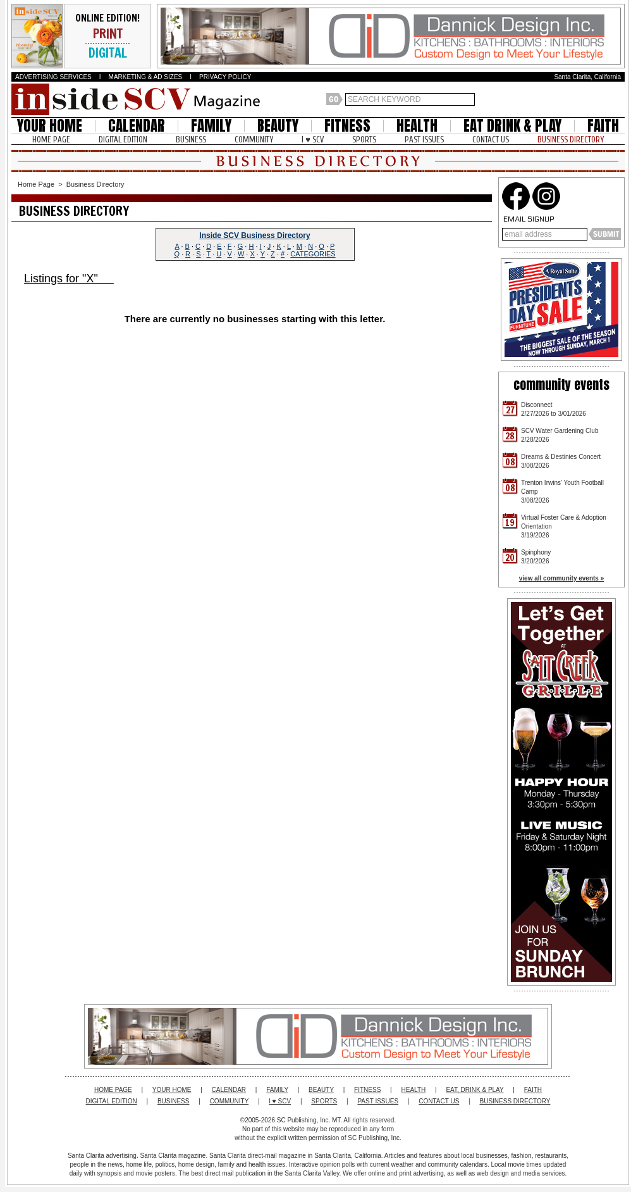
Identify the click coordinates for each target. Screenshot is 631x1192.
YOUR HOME (49, 125)
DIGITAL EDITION (123, 139)
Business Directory (95, 184)
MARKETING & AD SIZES (146, 76)
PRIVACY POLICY (225, 76)
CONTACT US (490, 139)
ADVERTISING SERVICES (53, 76)
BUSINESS (191, 139)
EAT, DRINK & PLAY (474, 1089)
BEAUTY (277, 125)
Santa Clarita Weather (618, 99)
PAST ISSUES (424, 139)
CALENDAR (136, 125)
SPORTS (364, 139)
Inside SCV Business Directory (254, 235)
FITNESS (347, 125)
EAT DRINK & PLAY (512, 125)
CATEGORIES (312, 254)
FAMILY (211, 125)
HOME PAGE (51, 139)
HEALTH (417, 125)
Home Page (36, 184)
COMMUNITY (254, 139)
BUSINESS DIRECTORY (570, 139)
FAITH (603, 125)
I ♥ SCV (313, 139)
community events (561, 384)
